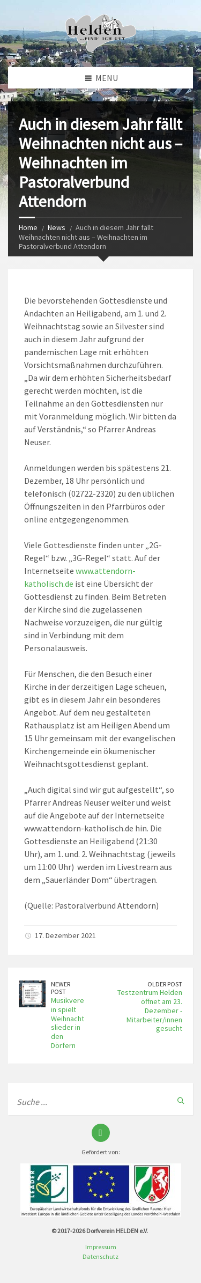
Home (28, 227)
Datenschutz (100, 1256)
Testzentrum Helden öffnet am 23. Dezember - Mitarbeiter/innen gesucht (149, 1010)
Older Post (164, 984)
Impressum (100, 1247)
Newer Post (60, 988)
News (56, 227)
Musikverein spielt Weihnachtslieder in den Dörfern (67, 1023)
